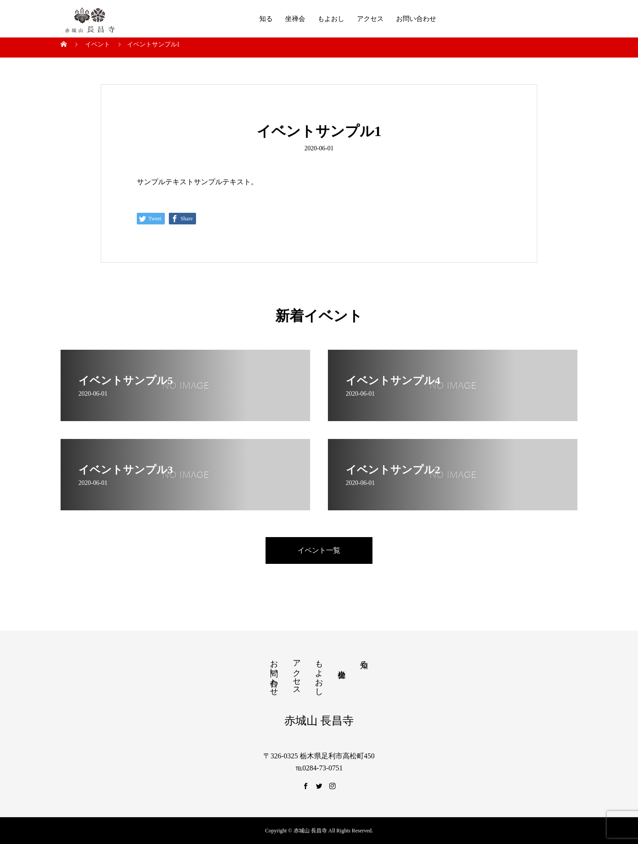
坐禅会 (295, 18)
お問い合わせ (416, 18)
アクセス (370, 18)
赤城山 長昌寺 (319, 721)
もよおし (331, 18)
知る (266, 18)
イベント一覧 (319, 550)
